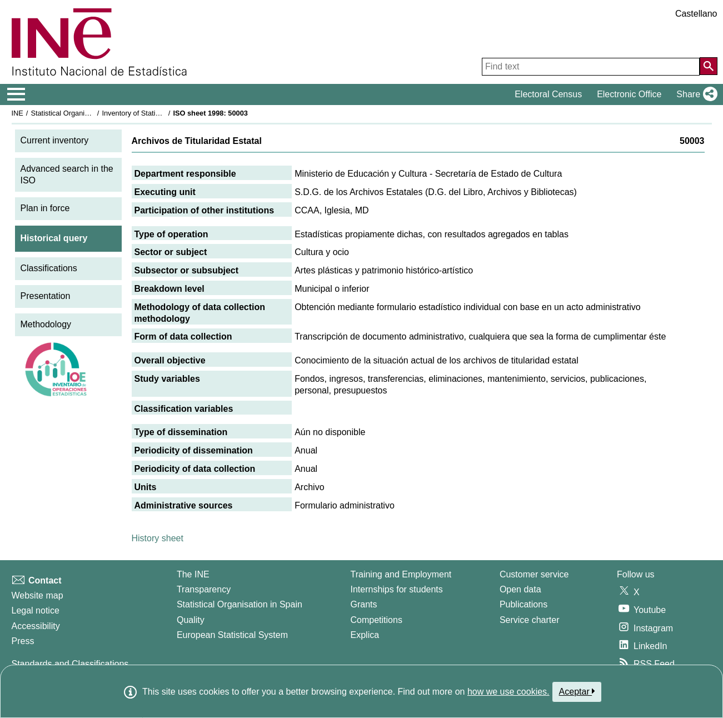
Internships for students (397, 589)
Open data (520, 589)
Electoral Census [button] (548, 94)
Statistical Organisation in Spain (81, 113)
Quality (191, 620)
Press (23, 641)
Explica (365, 635)
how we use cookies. (508, 691)
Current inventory (55, 140)
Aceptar (577, 691)
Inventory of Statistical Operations (155, 113)
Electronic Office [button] (629, 94)
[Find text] (591, 67)
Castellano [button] (696, 13)
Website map (37, 595)
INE (17, 113)
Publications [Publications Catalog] (523, 604)
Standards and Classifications (70, 664)
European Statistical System (232, 635)
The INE (193, 574)
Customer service (534, 574)
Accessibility (36, 626)
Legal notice (35, 610)
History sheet (157, 538)
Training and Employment (401, 574)
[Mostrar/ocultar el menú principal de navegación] (16, 94)
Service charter (530, 620)
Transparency (204, 589)
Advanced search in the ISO (67, 174)
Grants (364, 604)
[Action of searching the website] (708, 66)
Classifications (49, 268)
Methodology (46, 324)
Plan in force (45, 208)
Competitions (376, 620)
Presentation (46, 296)
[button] (694, 94)
